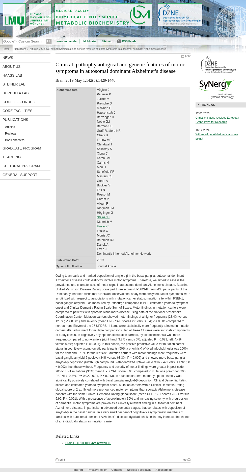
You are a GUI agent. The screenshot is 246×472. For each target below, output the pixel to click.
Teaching (12, 157)
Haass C (102, 226)
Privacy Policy (97, 469)
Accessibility (163, 469)
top (184, 459)
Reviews (10, 133)
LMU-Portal (89, 41)
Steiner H (103, 217)
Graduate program (22, 148)
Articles (34, 49)
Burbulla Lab (16, 93)
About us (11, 67)
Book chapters (14, 140)
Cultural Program (21, 166)
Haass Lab (12, 75)
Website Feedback (138, 469)
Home (6, 49)
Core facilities (17, 111)
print (187, 55)
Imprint (78, 469)
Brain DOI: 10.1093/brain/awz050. (88, 443)
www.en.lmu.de (67, 41)
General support (20, 175)
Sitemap (106, 41)
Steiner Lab (14, 84)
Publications (19, 49)
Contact (116, 469)
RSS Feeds (129, 41)
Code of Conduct (20, 102)
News (8, 58)
